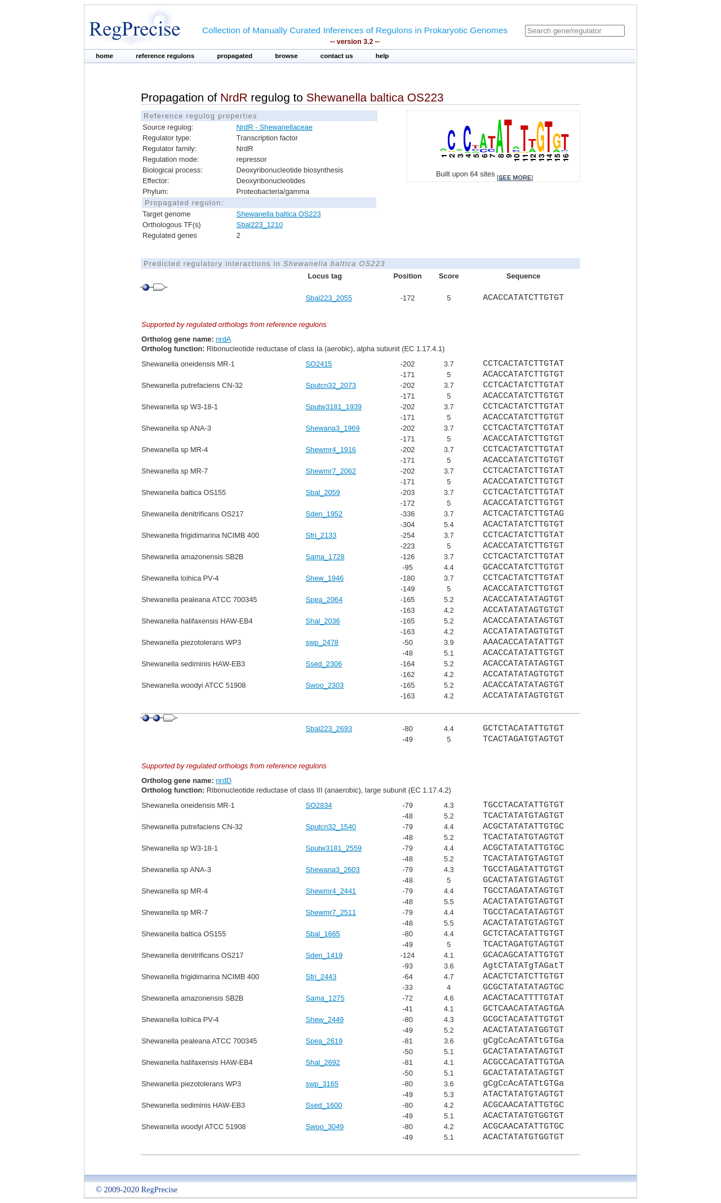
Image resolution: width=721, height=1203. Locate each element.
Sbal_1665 (323, 934)
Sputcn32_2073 (331, 385)
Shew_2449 (325, 1019)
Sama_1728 (325, 556)
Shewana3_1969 (333, 428)
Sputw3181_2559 (334, 848)
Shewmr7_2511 (331, 912)
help (382, 55)
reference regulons (165, 55)
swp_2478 (322, 642)
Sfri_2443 (321, 976)
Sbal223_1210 (260, 224)
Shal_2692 (323, 1062)
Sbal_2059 (323, 492)
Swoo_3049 (325, 1126)
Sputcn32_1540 (331, 826)
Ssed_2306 (324, 664)
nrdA (223, 339)
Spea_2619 (324, 1041)
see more (515, 177)
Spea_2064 (324, 599)
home (104, 55)
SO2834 (319, 805)
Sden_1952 (324, 514)
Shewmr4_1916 (331, 449)
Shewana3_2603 (333, 869)
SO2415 (319, 364)
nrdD (224, 780)
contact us (337, 55)
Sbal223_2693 (329, 728)
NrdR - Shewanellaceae (275, 127)
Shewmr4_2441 (331, 891)
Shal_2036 (323, 621)
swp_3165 (322, 1084)
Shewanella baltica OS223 (279, 214)
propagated (234, 55)
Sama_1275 (325, 998)
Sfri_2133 (321, 535)
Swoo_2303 (325, 685)
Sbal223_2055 (329, 298)
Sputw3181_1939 (334, 407)
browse (286, 55)
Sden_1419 (324, 955)
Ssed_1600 (324, 1105)
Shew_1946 (325, 578)
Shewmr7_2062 (331, 471)
